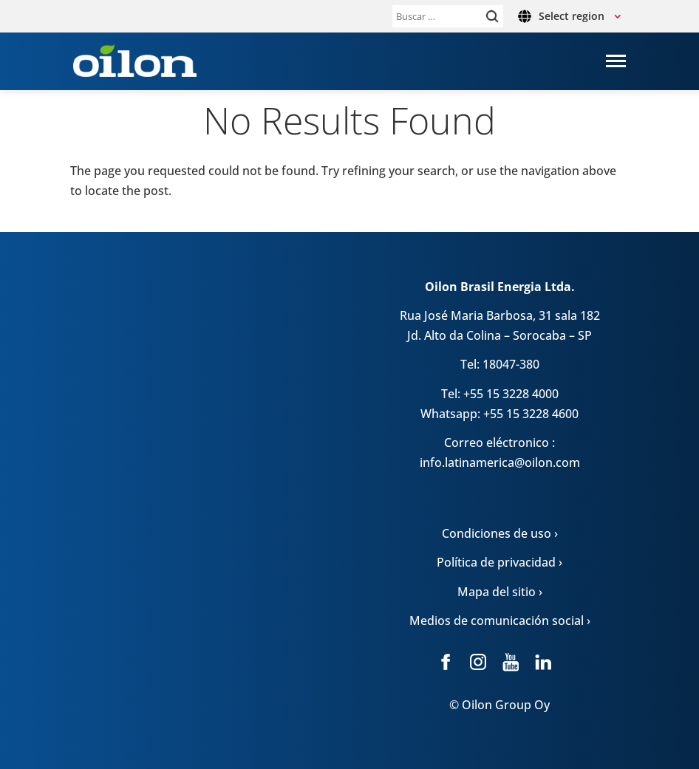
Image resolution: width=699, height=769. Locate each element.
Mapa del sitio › (499, 592)
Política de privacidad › (499, 562)
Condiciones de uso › (500, 533)
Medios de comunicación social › (499, 620)
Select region (571, 16)
